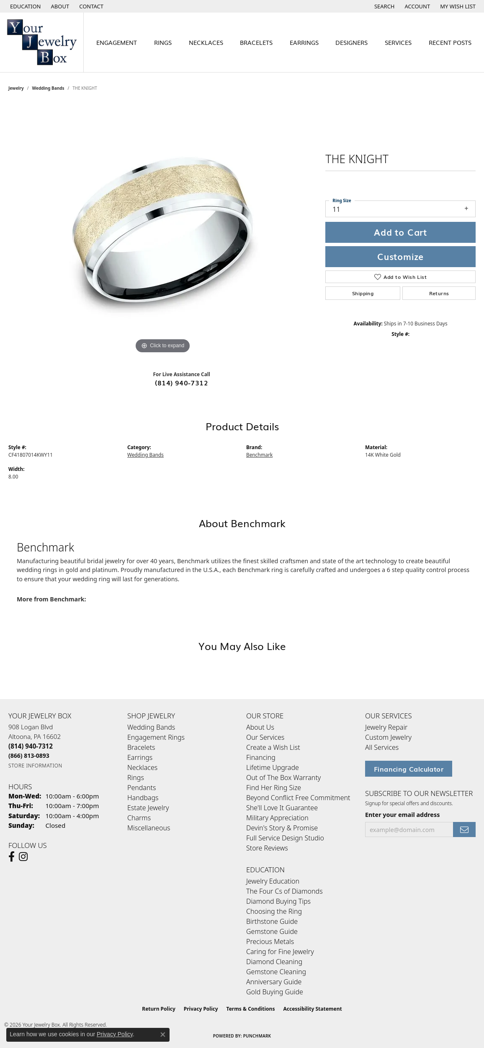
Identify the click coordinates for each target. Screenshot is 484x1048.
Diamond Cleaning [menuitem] (274, 961)
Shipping (362, 293)
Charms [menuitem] (139, 817)
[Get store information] (35, 765)
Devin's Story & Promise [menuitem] (282, 827)
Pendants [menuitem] (141, 787)
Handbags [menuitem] (142, 797)
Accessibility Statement (312, 1008)
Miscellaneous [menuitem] (148, 827)
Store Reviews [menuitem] (267, 848)
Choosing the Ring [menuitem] (274, 911)
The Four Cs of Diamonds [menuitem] (284, 891)
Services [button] (398, 42)
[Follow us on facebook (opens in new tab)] (11, 857)
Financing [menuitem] (260, 757)
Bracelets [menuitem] (141, 747)
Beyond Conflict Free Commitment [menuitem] (298, 797)
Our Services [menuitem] (265, 737)
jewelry (16, 88)
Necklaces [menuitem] (142, 767)
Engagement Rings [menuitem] (156, 737)
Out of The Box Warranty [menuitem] (283, 777)
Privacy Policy (201, 1008)
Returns (439, 293)
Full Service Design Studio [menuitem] (285, 838)
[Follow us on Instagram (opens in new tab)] (23, 857)
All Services (382, 747)
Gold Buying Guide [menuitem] (274, 991)
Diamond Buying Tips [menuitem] (278, 901)
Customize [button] (400, 256)
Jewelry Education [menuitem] (272, 881)
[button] (24, 6)
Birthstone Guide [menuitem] (272, 921)
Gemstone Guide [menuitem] (272, 931)
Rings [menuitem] (135, 777)
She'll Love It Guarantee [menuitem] (282, 807)
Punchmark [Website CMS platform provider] (257, 1036)
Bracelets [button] (256, 42)
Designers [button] (351, 42)
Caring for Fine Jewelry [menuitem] (280, 951)
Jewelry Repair (386, 727)
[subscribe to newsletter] (464, 829)
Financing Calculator (408, 769)
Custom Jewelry (388, 737)
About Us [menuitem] (260, 727)
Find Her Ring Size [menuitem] (273, 787)
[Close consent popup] (162, 1034)
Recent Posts (450, 42)
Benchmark (259, 454)
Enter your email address (402, 815)
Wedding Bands (48, 88)
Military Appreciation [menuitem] (277, 817)
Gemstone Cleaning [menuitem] (276, 971)
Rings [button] (163, 42)
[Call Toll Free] (28, 755)
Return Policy (158, 1008)
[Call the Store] (30, 746)
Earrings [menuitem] (139, 757)
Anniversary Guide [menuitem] (273, 981)
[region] (162, 230)
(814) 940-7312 (181, 382)
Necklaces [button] (206, 42)
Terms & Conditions (251, 1008)
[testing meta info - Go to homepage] (42, 42)
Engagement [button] (116, 42)
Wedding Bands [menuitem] (151, 727)
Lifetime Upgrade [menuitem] (272, 767)
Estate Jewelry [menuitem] (148, 807)
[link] (59, 6)
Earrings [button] (304, 42)
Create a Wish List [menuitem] (273, 747)
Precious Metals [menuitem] (270, 941)
